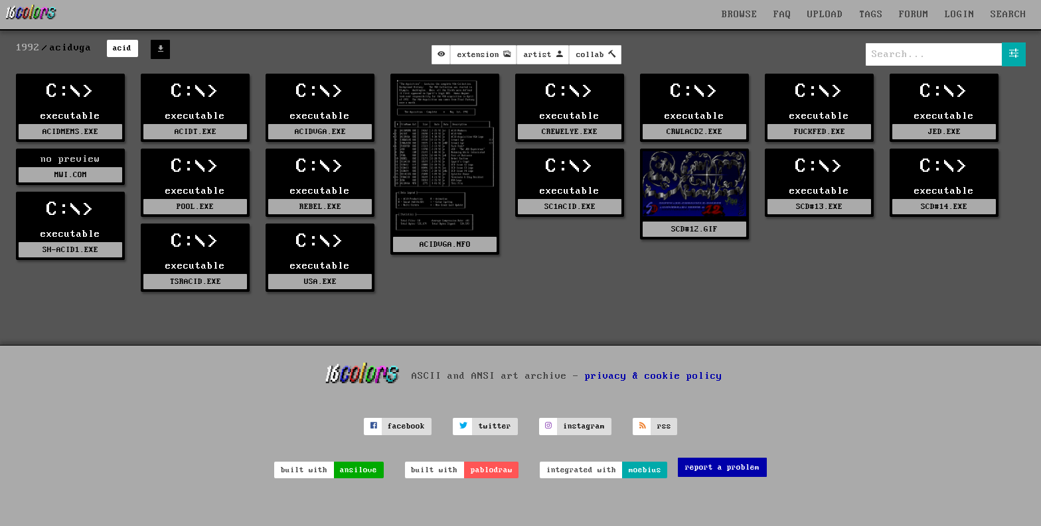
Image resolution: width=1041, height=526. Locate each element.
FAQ (782, 14)
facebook (406, 426)
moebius (645, 470)
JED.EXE (944, 131)
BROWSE (740, 14)
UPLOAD (825, 14)
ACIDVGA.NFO (445, 244)
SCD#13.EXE (819, 206)
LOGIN (960, 14)
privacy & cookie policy (653, 375)
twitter (495, 426)
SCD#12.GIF (694, 229)
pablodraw (492, 470)
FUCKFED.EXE (819, 131)
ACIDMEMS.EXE (70, 131)
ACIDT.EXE (195, 131)
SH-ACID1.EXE (70, 249)
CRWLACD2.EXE (694, 131)
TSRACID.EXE (195, 281)
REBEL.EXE (320, 206)
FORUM (914, 14)
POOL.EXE (195, 206)
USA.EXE (320, 281)
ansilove (358, 470)
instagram (584, 426)
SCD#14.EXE (944, 206)
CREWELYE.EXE (570, 131)
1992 (28, 47)
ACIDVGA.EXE (320, 131)
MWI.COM (70, 174)
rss (664, 426)
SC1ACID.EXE (570, 206)
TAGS (871, 14)
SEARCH (1008, 14)
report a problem (722, 467)
